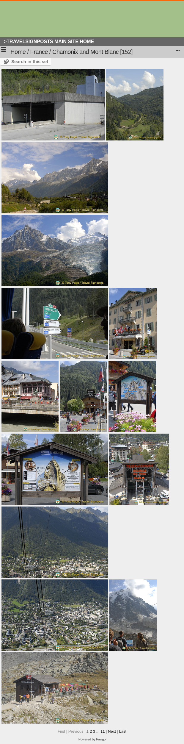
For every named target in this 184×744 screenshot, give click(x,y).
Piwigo (101, 739)
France (39, 52)
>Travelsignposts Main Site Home (49, 41)
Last (122, 731)
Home (18, 52)
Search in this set (29, 61)
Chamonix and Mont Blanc (85, 52)
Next (112, 731)
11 (102, 731)
